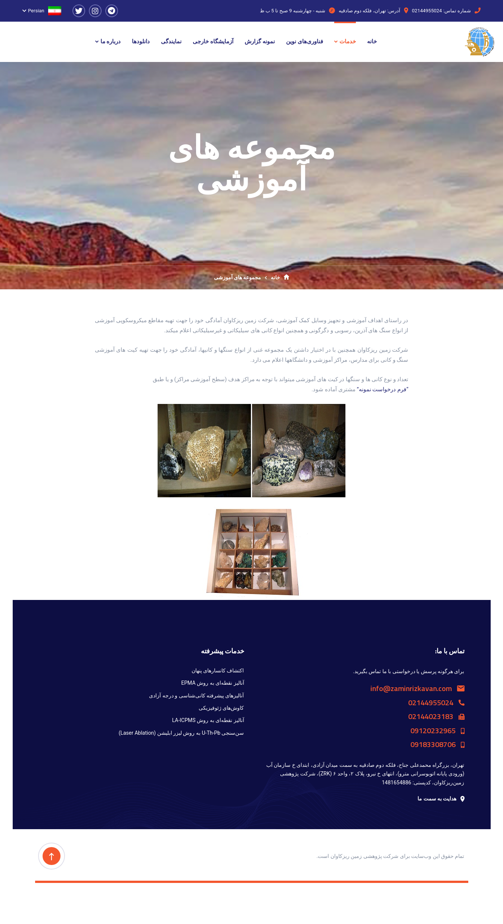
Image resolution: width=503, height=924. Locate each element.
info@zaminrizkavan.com (417, 688)
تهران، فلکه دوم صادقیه (362, 10)
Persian (44, 10)
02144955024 (427, 10)
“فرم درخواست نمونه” (382, 389)
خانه (280, 277)
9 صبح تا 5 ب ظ (276, 10)
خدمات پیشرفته (222, 651)
